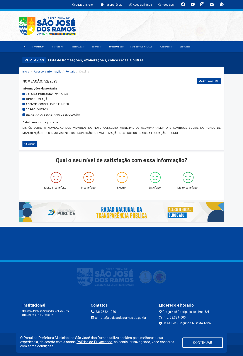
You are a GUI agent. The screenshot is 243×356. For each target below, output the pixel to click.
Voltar (30, 143)
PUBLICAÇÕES (166, 47)
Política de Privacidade (94, 342)
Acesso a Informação (47, 71)
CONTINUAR (202, 343)
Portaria (70, 71)
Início (25, 71)
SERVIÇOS (97, 47)
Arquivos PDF (208, 81)
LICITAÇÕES (185, 47)
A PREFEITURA (39, 47)
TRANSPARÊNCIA (116, 47)
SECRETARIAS (78, 47)
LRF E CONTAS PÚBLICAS (141, 47)
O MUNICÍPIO (58, 47)
